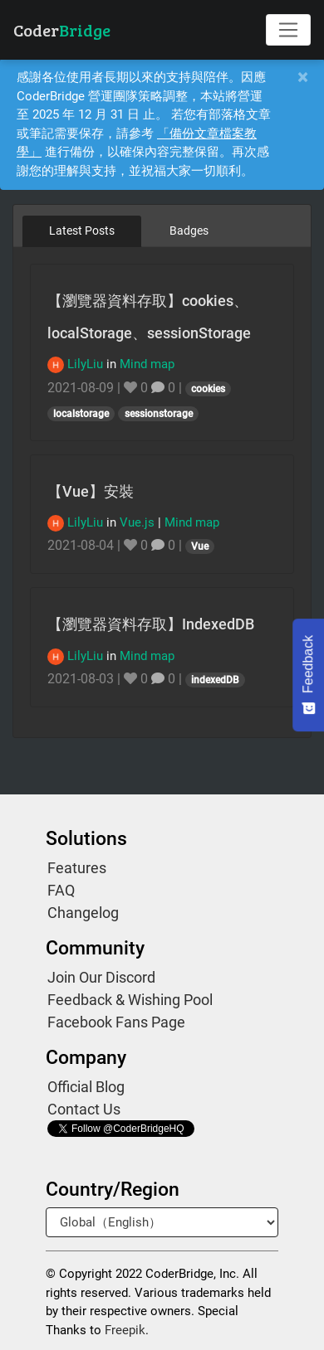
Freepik (125, 1330)
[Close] (302, 77)
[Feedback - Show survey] (308, 675)
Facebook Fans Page (116, 1022)
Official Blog (86, 1086)
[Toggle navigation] (288, 30)
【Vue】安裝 (90, 491)
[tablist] (162, 230)
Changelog (83, 912)
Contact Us (83, 1109)
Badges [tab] (189, 230)
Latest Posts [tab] (82, 230)
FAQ (61, 890)
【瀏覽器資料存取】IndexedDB (150, 624)
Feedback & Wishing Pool (130, 999)
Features (76, 868)
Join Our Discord (101, 977)
